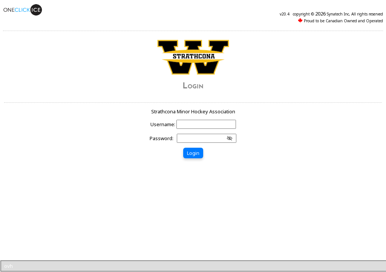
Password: (163, 138)
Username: (163, 124)
